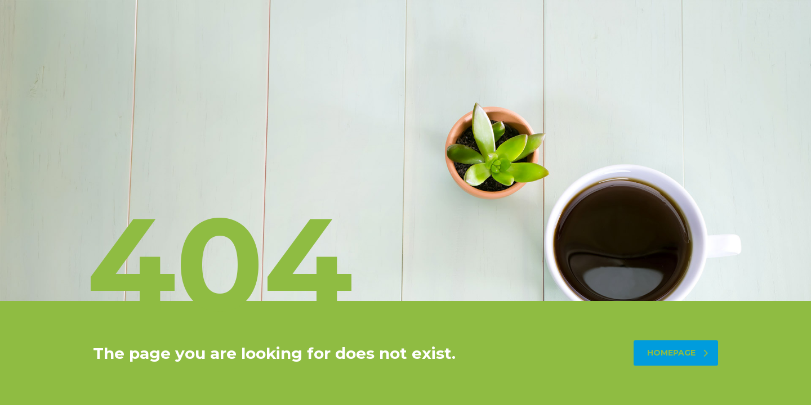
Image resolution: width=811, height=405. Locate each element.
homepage (677, 353)
